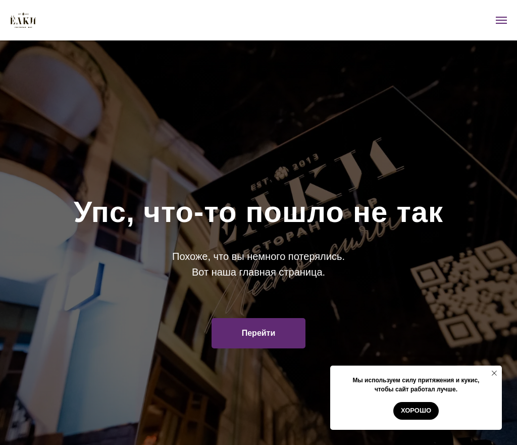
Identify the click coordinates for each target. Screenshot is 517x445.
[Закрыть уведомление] (494, 373)
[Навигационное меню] (501, 20)
